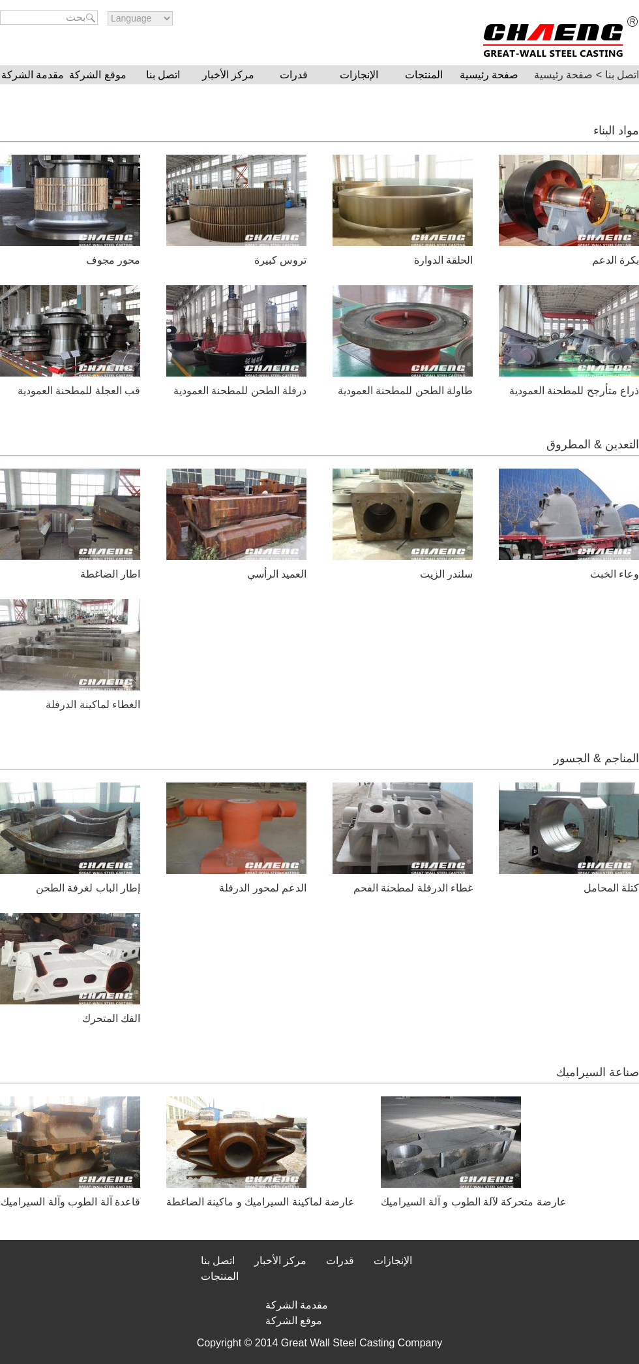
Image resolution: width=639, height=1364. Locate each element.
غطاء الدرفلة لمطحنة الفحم (413, 887)
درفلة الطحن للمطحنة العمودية (239, 390)
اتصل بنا (163, 74)
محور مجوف (113, 260)
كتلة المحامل (611, 887)
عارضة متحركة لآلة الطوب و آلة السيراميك (474, 1201)
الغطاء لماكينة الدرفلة (93, 704)
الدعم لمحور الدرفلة (262, 887)
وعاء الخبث (614, 574)
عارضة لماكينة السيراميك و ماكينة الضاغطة (260, 1201)
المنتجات (424, 74)
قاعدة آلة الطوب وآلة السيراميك (70, 1201)
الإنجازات (359, 74)
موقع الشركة (97, 74)
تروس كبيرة (280, 260)
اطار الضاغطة (110, 574)
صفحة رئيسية (489, 74)
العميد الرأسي (276, 574)
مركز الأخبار (228, 74)
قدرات (294, 74)
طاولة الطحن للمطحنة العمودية (405, 390)
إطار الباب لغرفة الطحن (88, 887)
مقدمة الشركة (32, 74)
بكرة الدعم (615, 260)
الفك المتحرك (111, 1018)
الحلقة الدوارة (443, 260)
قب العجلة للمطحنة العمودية (79, 390)
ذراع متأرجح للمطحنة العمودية (574, 390)
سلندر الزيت (446, 574)
